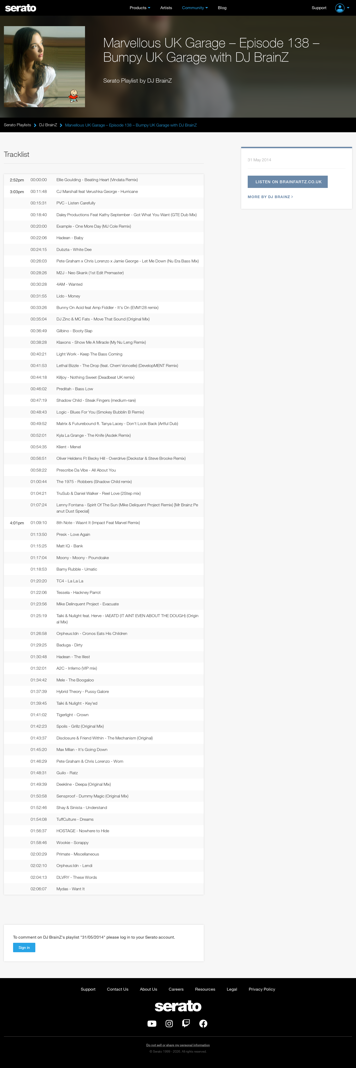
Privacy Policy (262, 994)
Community (193, 7)
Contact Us (117, 994)
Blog (222, 7)
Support (319, 7)
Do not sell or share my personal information (178, 1051)
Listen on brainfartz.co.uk (289, 182)
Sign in (24, 953)
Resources (205, 994)
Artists (166, 7)
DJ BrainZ (48, 125)
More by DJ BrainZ (270, 197)
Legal (232, 994)
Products (138, 7)
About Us (148, 994)
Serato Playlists (17, 125)
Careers (176, 994)
